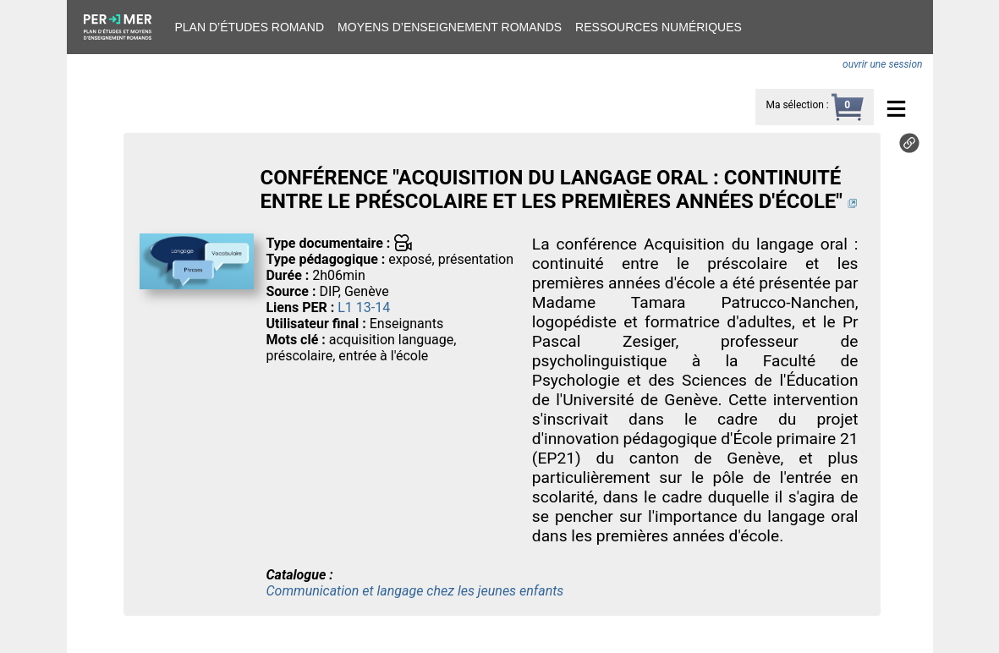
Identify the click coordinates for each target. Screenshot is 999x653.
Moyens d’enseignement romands (450, 27)
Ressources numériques (658, 27)
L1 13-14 (364, 307)
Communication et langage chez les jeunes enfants (414, 591)
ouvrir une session (882, 64)
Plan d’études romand (250, 27)
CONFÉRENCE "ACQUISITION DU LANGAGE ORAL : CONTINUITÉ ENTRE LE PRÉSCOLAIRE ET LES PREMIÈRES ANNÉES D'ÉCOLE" (551, 189)
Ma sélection (794, 105)
